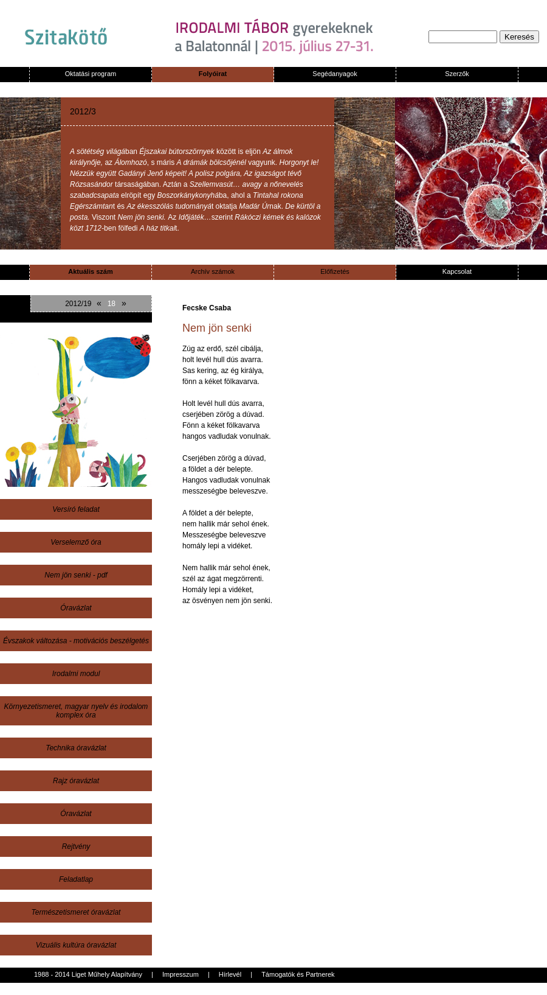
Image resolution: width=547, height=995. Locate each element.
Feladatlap (76, 879)
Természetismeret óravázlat (76, 912)
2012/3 (83, 111)
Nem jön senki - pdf (75, 575)
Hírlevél (230, 974)
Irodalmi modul (76, 673)
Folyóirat (213, 73)
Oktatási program (90, 73)
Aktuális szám (90, 271)
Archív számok (213, 271)
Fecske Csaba (206, 308)
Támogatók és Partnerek (297, 974)
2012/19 (78, 303)
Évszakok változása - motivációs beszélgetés (76, 641)
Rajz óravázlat (76, 781)
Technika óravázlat (76, 748)
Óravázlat (75, 608)
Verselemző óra (75, 542)
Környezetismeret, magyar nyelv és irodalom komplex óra (76, 710)
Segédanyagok (334, 73)
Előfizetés (334, 271)
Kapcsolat (457, 271)
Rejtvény (76, 846)
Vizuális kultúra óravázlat (76, 945)
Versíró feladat (76, 509)
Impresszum (180, 974)
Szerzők (457, 73)
